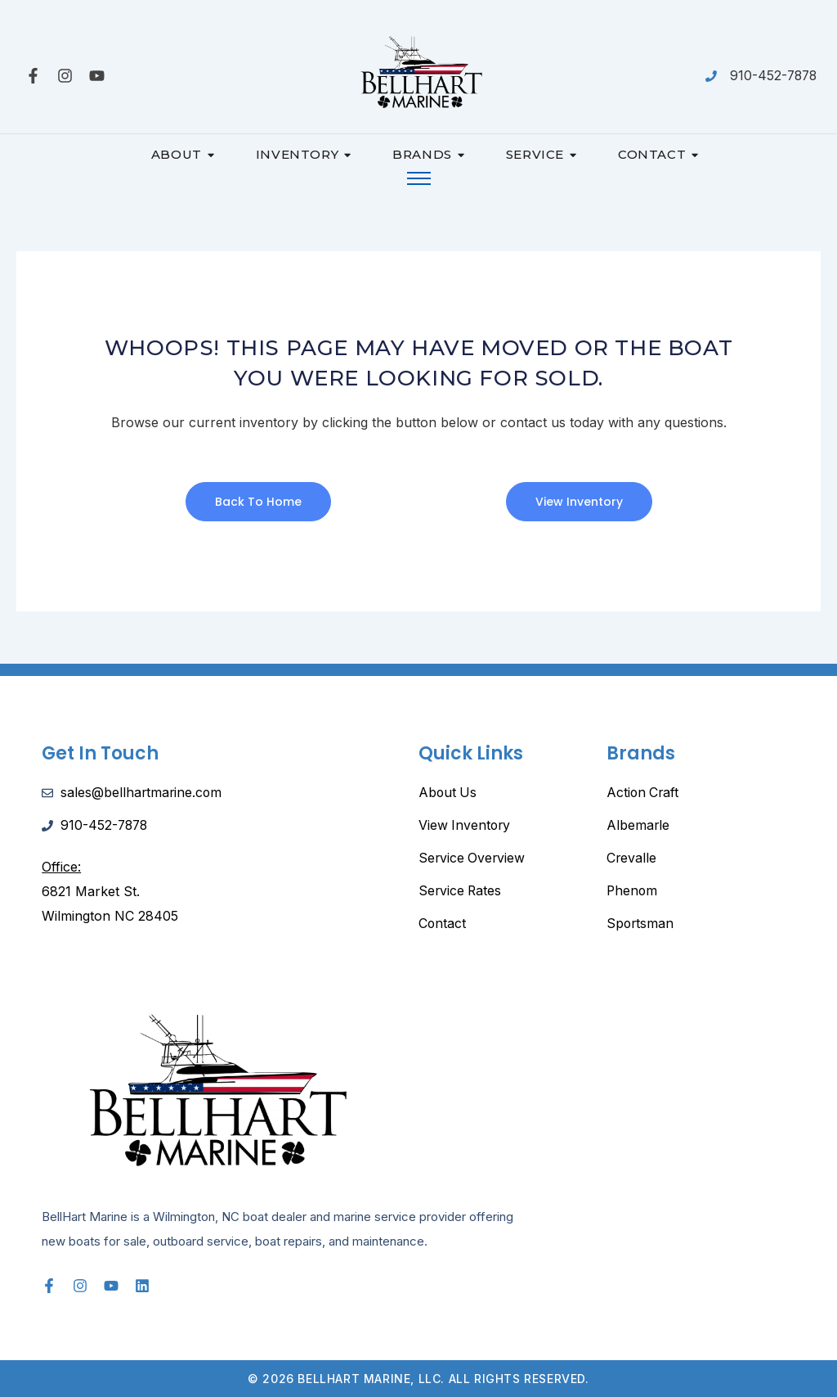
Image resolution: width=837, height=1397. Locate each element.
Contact (658, 154)
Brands (428, 154)
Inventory (303, 154)
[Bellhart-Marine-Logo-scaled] (418, 73)
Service (541, 154)
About (183, 154)
